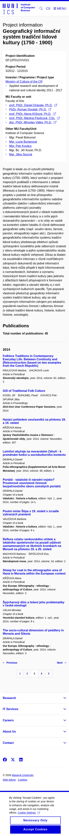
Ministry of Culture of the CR (24, 81)
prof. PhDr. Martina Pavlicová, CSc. (34, 118)
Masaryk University (22, 775)
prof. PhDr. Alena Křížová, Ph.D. (32, 113)
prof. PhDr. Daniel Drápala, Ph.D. (33, 105)
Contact (8, 742)
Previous (10, 662)
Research (9, 698)
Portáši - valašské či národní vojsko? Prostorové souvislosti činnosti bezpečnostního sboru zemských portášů (32, 483)
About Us (9, 731)
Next (61, 662)
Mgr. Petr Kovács (20, 146)
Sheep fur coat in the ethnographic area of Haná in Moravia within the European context (34, 572)
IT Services (10, 709)
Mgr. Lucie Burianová (23, 141)
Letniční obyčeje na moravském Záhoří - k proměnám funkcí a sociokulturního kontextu (34, 453)
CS (48, 8)
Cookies (22, 779)
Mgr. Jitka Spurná (20, 154)
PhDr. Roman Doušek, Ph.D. (30, 109)
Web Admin (9, 779)
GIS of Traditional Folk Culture (24, 390)
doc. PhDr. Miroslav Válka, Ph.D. (32, 122)
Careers (8, 720)
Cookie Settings (29, 816)
